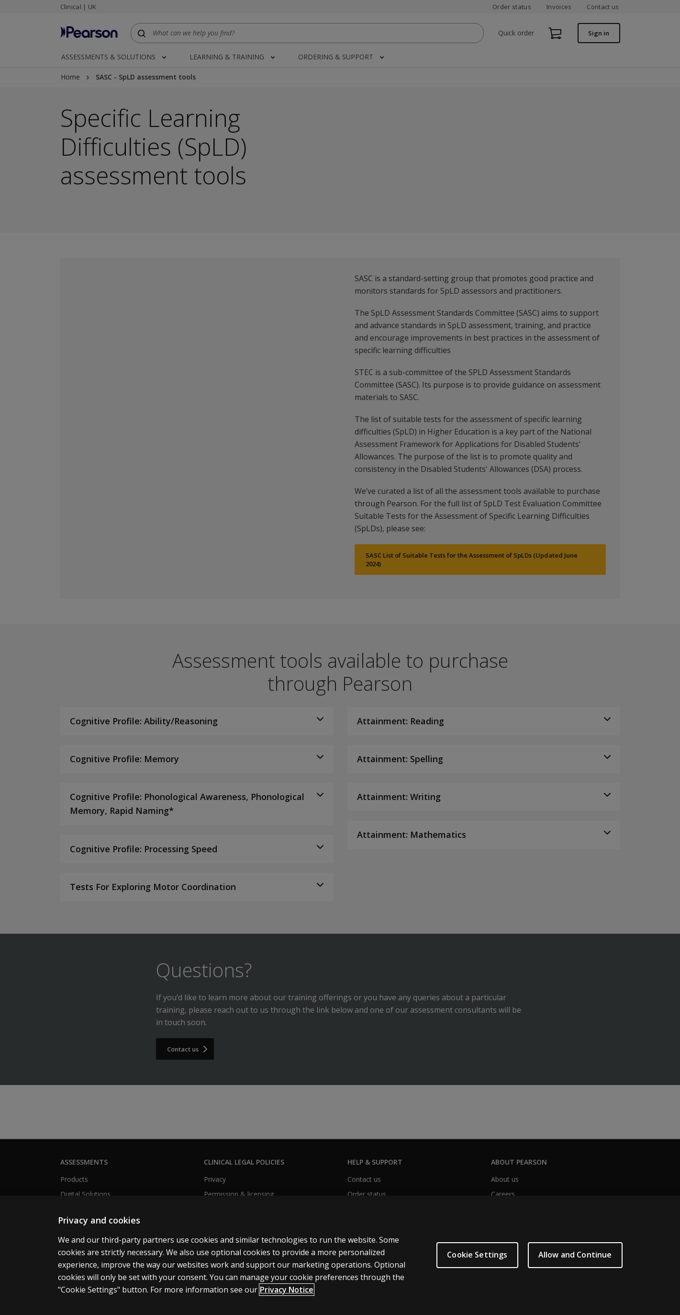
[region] (340, 1255)
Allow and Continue (575, 1254)
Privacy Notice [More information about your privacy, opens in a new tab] (286, 1289)
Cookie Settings (477, 1254)
